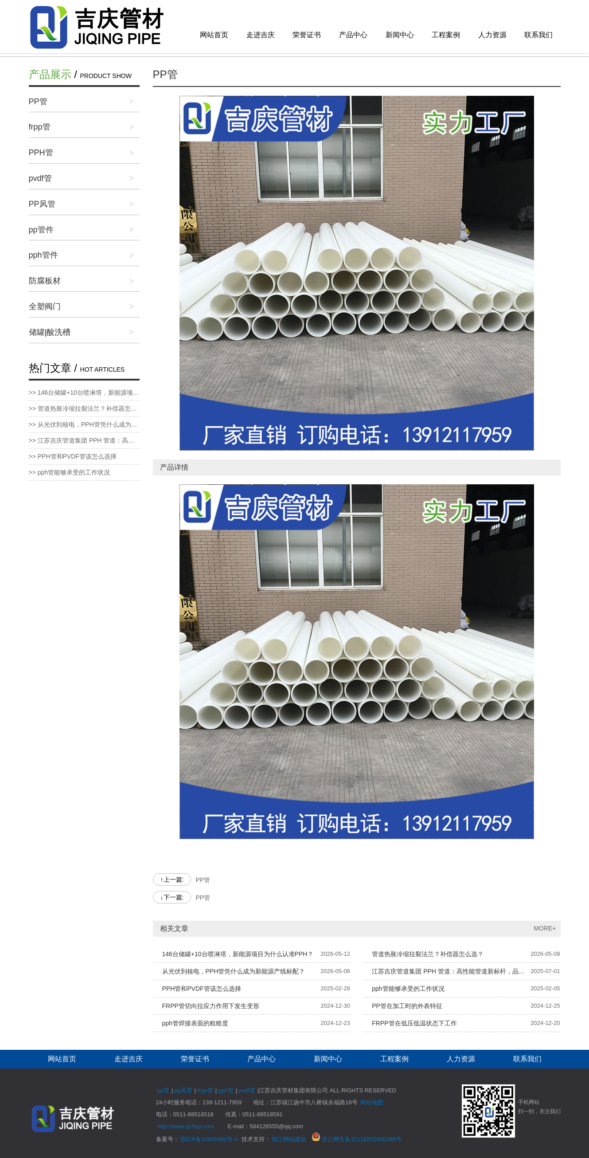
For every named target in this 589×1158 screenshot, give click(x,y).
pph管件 (43, 255)
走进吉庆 (260, 35)
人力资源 (492, 35)
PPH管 (41, 152)
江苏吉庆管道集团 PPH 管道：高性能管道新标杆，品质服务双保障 (451, 971)
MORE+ (545, 928)
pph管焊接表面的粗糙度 (195, 1023)
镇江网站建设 (289, 1139)
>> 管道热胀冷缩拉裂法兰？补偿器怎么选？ (84, 408)
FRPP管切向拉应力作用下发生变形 (210, 1005)
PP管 (38, 101)
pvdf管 (40, 178)
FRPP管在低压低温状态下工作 (414, 1023)
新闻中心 (400, 35)
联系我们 (538, 35)
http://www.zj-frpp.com (185, 1126)
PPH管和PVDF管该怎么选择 (201, 988)
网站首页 (214, 35)
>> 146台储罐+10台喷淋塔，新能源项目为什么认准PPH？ (84, 392)
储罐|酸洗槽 (50, 332)
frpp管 (40, 126)
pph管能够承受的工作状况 (408, 988)
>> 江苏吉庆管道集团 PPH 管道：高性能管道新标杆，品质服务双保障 (84, 440)
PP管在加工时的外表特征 (407, 1005)
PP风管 (42, 204)
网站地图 (371, 1102)
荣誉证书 (307, 35)
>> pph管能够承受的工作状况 (69, 472)
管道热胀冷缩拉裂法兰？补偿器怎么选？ (428, 954)
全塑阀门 (45, 306)
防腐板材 (45, 280)
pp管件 (41, 229)
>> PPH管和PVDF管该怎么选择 (73, 456)
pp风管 (183, 1090)
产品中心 (353, 35)
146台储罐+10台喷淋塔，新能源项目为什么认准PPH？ (238, 954)
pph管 (226, 1090)
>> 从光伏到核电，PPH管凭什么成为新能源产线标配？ (84, 424)
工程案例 (446, 35)
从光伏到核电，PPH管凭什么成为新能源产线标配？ (233, 971)
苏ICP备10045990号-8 (209, 1139)
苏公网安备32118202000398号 (357, 1139)
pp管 (163, 1090)
